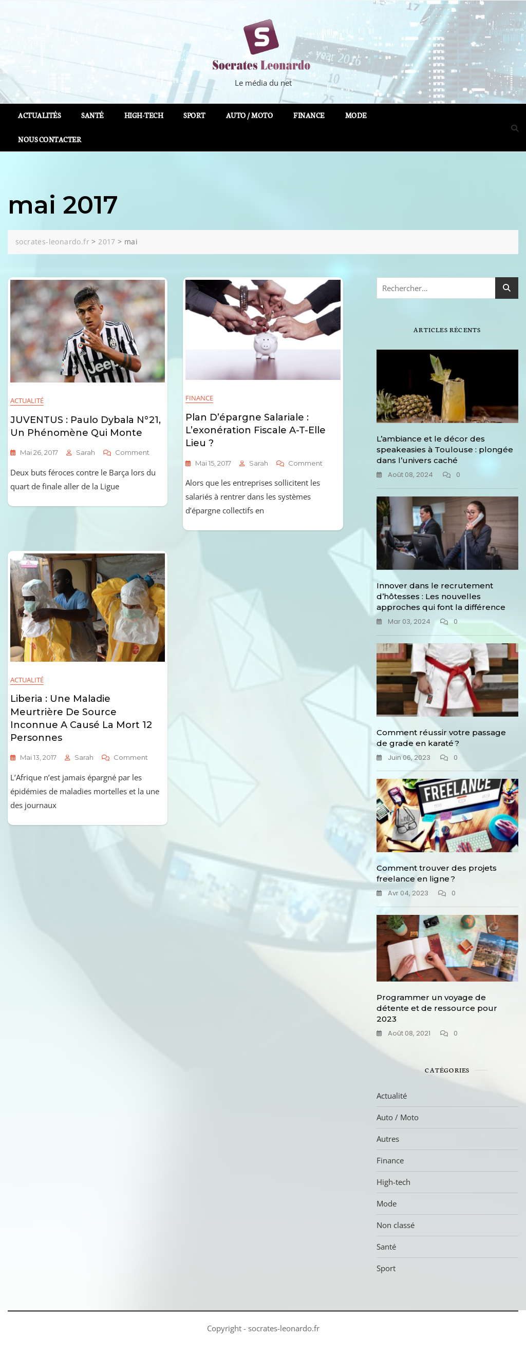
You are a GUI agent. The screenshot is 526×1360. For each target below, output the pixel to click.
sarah (85, 452)
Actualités (39, 115)
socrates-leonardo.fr (284, 1328)
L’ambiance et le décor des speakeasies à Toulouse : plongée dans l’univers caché (445, 449)
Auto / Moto (249, 115)
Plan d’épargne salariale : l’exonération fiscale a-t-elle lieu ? (255, 430)
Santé (92, 115)
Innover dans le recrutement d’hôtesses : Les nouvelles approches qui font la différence (441, 596)
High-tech (143, 115)
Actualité (27, 400)
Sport (194, 115)
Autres (388, 1139)
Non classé (396, 1225)
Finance (309, 115)
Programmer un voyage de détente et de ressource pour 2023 (437, 1008)
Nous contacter (49, 139)
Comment (132, 452)
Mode (356, 115)
